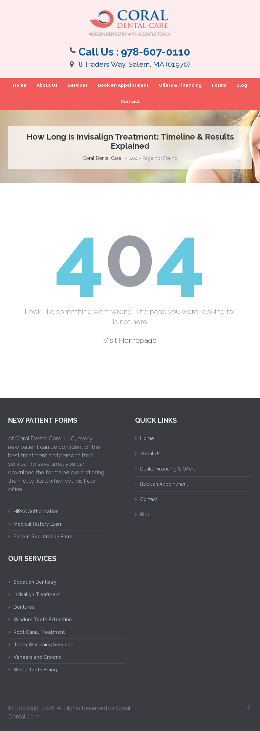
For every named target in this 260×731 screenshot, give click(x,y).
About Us (47, 85)
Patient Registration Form (43, 536)
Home (19, 85)
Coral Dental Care (102, 158)
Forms (219, 85)
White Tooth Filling (35, 669)
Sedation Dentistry (35, 582)
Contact (130, 101)
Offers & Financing (180, 85)
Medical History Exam (38, 524)
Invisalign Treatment (37, 594)
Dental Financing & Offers (168, 469)
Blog (241, 85)
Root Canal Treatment (39, 632)
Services (78, 85)
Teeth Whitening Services (43, 644)
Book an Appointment (123, 85)
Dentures (24, 607)
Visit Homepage (130, 340)
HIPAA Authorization (36, 511)
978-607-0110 (155, 52)
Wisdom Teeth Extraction (43, 619)
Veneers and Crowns (37, 657)
